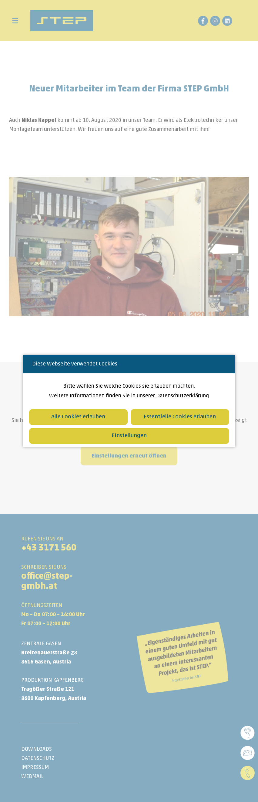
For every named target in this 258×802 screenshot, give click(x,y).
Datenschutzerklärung (182, 396)
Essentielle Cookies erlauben (180, 417)
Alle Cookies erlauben (78, 417)
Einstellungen (129, 436)
